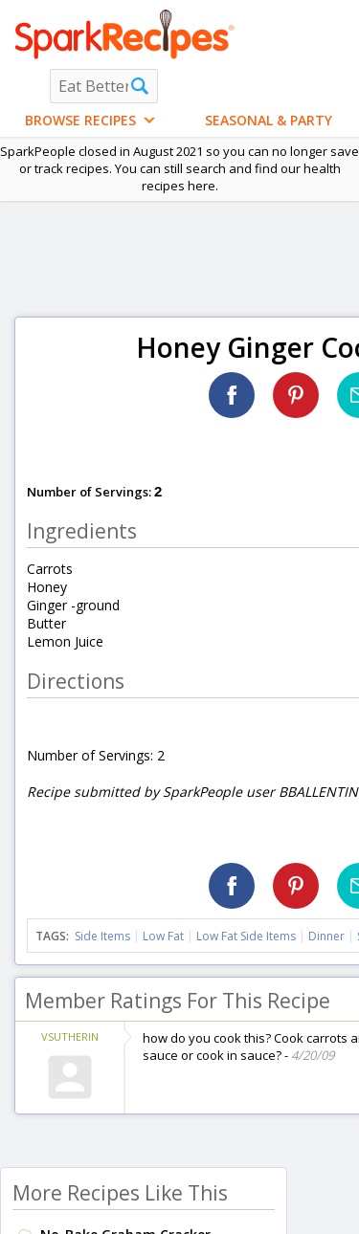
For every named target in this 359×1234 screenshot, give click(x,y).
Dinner (326, 936)
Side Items (102, 936)
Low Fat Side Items (246, 936)
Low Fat (163, 936)
